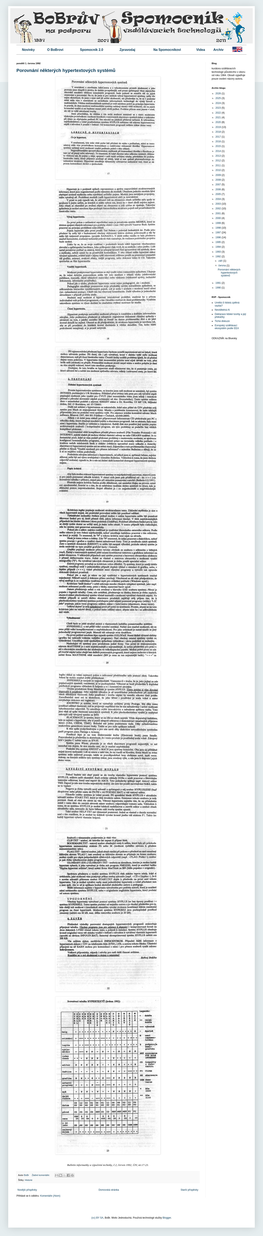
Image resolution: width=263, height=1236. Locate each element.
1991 (219, 283)
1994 (219, 246)
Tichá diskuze (222, 321)
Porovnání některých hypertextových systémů (65, 70)
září (220, 260)
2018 (219, 131)
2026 (219, 93)
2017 (219, 136)
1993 (219, 251)
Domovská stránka (109, 1189)
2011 (219, 165)
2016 (219, 141)
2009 (219, 175)
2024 (219, 103)
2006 (219, 189)
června (222, 265)
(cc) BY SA (97, 1217)
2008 (219, 179)
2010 (219, 170)
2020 (219, 122)
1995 (219, 242)
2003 (219, 203)
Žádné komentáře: (41, 1175)
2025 (219, 98)
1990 (219, 287)
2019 (219, 127)
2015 (219, 146)
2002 (219, 208)
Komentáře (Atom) (50, 1195)
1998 (219, 227)
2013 (219, 155)
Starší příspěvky (189, 1189)
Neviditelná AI (222, 309)
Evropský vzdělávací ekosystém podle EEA (227, 327)
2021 (219, 117)
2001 (219, 213)
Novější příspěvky (27, 1189)
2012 (219, 160)
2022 (219, 112)
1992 (219, 256)
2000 (219, 218)
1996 (219, 237)
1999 (219, 223)
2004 (219, 199)
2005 (219, 194)
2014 (219, 151)
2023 (219, 107)
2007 (219, 184)
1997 (219, 232)
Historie (28, 1180)
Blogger (167, 1217)
